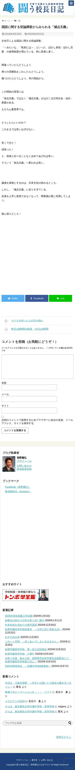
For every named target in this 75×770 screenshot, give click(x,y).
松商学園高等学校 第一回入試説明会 (26, 649)
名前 (4, 383)
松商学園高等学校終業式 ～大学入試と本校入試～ (33, 629)
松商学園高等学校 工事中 (19, 654)
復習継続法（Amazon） (18, 491)
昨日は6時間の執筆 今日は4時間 (26, 329)
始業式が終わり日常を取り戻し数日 (24, 620)
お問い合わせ (50, 760)
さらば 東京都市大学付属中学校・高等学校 (29, 706)
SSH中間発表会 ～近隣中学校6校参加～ (28, 666)
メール (5, 394)
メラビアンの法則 (15, 701)
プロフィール (24, 461)
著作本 (35, 760)
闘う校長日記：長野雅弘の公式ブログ (33, 764)
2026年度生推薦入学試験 (19, 616)
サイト (5, 405)
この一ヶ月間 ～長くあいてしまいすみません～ (32, 641)
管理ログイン (63, 737)
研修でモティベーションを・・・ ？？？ (28, 692)
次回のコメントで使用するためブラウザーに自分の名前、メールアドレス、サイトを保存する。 (37, 422)
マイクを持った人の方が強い (23, 321)
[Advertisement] (27, 266)
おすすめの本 (12, 637)
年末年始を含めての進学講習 (21, 625)
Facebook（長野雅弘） (17, 487)
